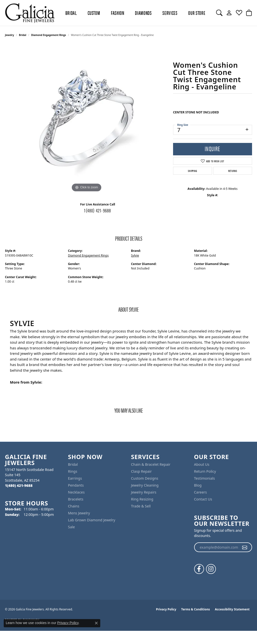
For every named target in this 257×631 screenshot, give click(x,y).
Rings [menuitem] (72, 471)
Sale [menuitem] (71, 527)
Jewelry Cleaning (144, 485)
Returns (232, 170)
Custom (94, 12)
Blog (198, 485)
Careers (200, 492)
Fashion (117, 12)
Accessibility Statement (232, 609)
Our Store (196, 12)
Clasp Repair (141, 471)
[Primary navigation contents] (135, 13)
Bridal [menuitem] (73, 464)
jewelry (9, 35)
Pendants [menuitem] (76, 485)
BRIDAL (71, 12)
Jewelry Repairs (143, 492)
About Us (201, 464)
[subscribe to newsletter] (245, 547)
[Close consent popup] (96, 623)
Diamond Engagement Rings (48, 35)
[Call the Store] (18, 485)
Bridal (22, 35)
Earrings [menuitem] (75, 478)
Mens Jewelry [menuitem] (79, 513)
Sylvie (135, 255)
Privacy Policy (166, 609)
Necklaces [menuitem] (76, 492)
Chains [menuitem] (73, 506)
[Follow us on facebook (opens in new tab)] (199, 569)
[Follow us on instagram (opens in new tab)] (211, 569)
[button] (219, 13)
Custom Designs (144, 478)
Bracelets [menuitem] (75, 499)
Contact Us (203, 499)
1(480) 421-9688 (97, 210)
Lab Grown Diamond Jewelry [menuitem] (91, 520)
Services (169, 12)
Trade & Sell (141, 506)
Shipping (192, 170)
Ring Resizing (142, 499)
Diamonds (143, 12)
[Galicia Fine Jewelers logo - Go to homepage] (29, 13)
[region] (86, 118)
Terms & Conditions (195, 609)
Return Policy (205, 471)
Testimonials (204, 478)
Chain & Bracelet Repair (150, 464)
